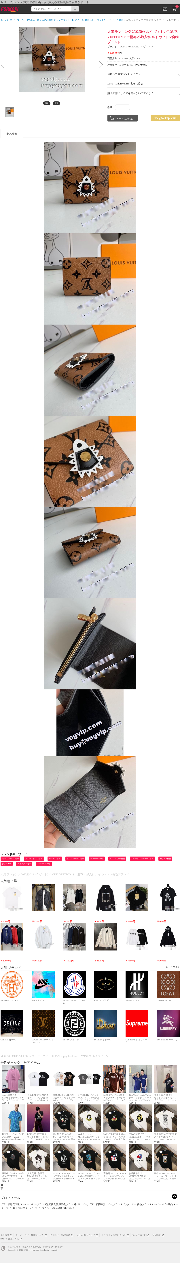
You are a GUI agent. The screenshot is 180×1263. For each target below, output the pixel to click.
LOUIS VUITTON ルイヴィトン (136, 46)
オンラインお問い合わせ (113, 1235)
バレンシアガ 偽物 (117, 859)
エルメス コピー (24, 864)
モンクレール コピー (10, 859)
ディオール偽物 (96, 859)
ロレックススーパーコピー (142, 859)
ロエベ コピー (54, 859)
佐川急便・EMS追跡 (60, 1235)
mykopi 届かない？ (86, 1235)
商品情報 (11, 133)
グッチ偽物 (6, 864)
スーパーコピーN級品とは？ (30, 1235)
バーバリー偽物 (43, 864)
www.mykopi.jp (35, 1250)
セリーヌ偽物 (165, 859)
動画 (56, 103)
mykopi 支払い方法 (10, 1238)
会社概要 (5, 1235)
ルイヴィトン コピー (33, 859)
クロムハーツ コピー (75, 859)
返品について (139, 1235)
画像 (47, 103)
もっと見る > (173, 967)
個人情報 (156, 1235)
